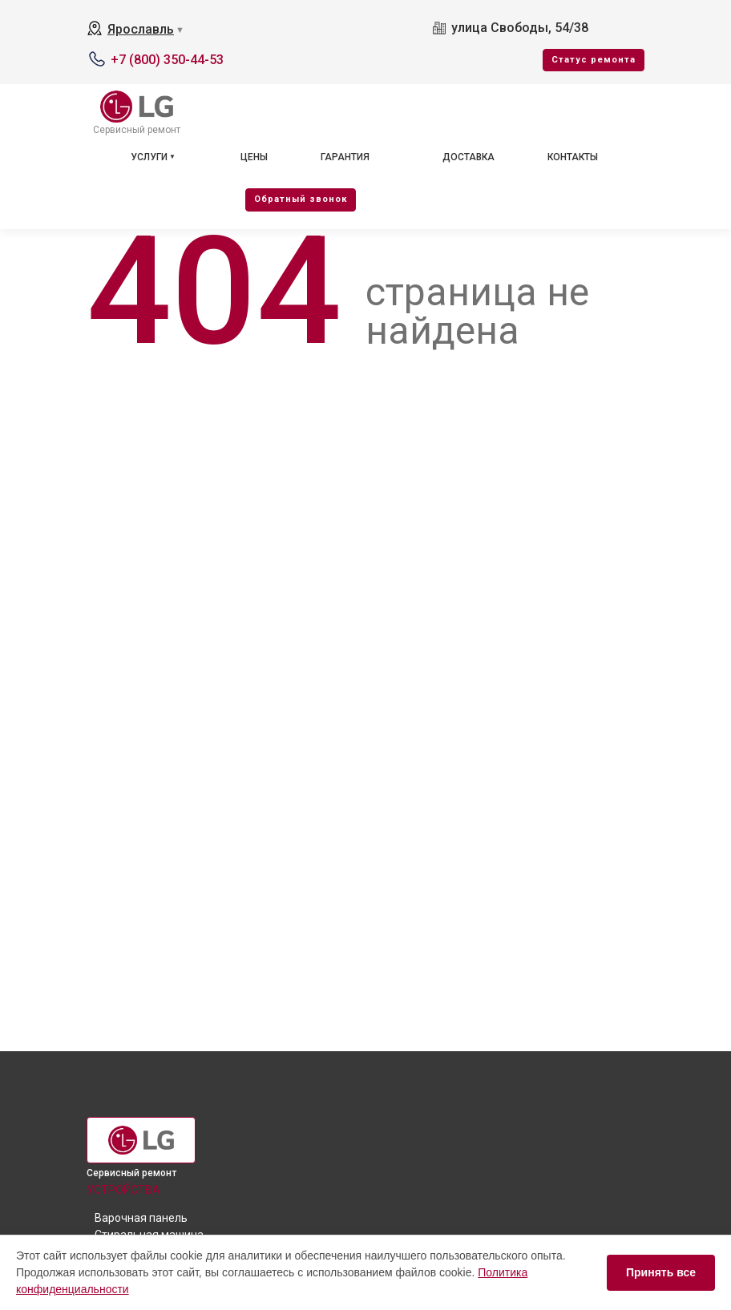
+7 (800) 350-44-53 (167, 59)
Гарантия (345, 157)
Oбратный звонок (300, 199)
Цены (254, 157)
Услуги (149, 157)
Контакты (572, 157)
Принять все (661, 1272)
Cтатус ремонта (593, 59)
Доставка (468, 157)
